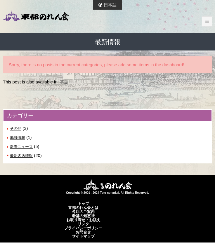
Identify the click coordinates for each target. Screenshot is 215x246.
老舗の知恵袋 (83, 215)
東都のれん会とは (83, 207)
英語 (64, 81)
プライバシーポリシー (83, 228)
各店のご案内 (83, 211)
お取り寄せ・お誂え (83, 219)
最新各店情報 (21, 155)
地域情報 (17, 137)
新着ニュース (21, 146)
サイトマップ (83, 236)
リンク (83, 223)
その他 (15, 128)
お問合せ (83, 232)
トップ (83, 203)
